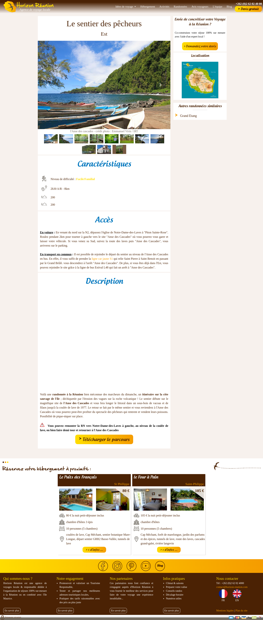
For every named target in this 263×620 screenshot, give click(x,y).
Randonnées (180, 6)
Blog (229, 6)
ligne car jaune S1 (102, 258)
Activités (164, 6)
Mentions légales (225, 610)
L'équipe (217, 6)
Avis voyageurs (199, 6)
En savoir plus (12, 610)
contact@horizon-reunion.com (231, 587)
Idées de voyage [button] (124, 6)
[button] (48, 85)
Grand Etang (188, 116)
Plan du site (241, 610)
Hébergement (147, 6)
